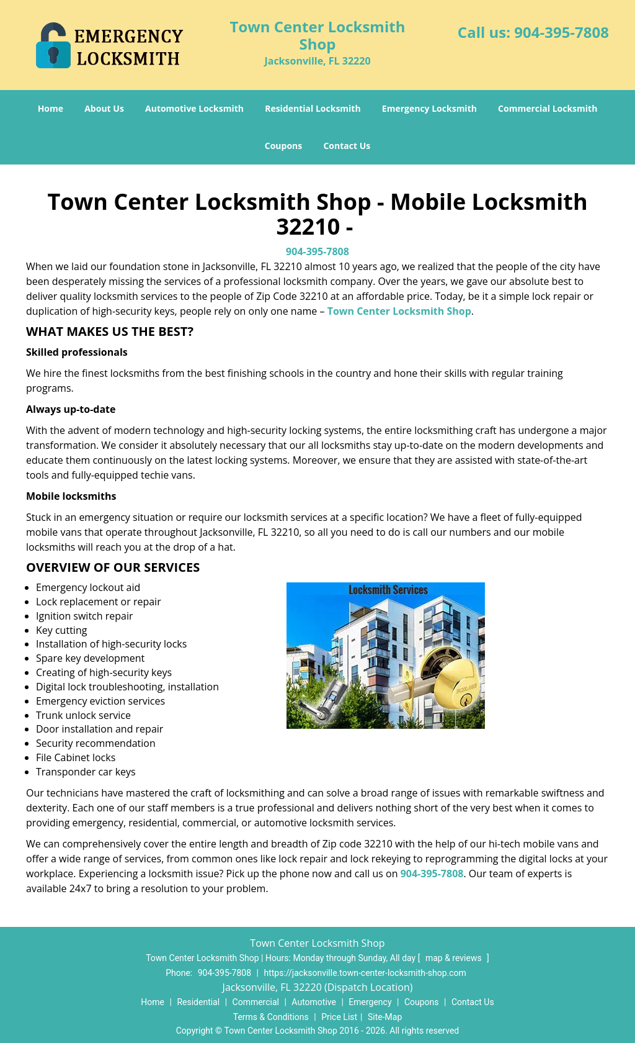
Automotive (313, 1002)
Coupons (283, 145)
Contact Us (346, 145)
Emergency (370, 1002)
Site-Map (385, 1017)
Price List (339, 1017)
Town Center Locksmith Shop (399, 311)
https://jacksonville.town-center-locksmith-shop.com (365, 973)
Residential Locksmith (313, 108)
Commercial (256, 1002)
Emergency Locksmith (429, 108)
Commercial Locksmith (547, 108)
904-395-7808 (561, 32)
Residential (198, 1002)
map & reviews (454, 958)
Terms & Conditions (271, 1017)
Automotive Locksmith (194, 108)
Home (50, 108)
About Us (104, 108)
